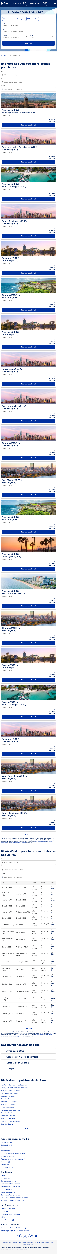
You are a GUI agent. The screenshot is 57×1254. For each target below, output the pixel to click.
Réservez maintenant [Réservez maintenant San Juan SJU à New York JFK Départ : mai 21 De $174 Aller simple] (28, 754)
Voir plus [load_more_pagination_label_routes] (28, 1129)
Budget (3, 85)
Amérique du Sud (13, 1050)
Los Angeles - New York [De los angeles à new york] (9, 1107)
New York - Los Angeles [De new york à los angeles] (9, 1102)
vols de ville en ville (28, 1242)
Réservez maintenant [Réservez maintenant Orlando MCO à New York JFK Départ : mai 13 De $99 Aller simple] (28, 458)
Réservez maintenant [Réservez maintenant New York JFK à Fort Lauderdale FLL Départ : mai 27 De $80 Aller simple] (28, 606)
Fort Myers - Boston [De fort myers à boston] (8, 1116)
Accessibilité (5, 1178)
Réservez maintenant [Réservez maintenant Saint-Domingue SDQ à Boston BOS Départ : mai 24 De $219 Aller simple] (28, 828)
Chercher (28, 43)
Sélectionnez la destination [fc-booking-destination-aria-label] (13, 31)
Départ (5, 35)
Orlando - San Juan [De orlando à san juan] (8, 1099)
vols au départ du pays (28, 1244)
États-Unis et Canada (15, 1062)
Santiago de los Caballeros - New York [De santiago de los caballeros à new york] (14, 1088)
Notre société (5, 1151)
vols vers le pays (7, 1242)
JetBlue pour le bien (8, 1209)
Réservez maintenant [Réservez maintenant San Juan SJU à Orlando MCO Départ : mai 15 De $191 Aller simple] (28, 273)
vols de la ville (49, 1242)
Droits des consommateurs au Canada (14, 1198)
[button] (20, 19)
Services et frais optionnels (10, 1195)
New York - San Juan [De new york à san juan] (8, 1118)
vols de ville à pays (39, 1242)
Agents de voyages (7, 1156)
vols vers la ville (17, 1242)
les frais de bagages (40, 841)
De (4, 23)
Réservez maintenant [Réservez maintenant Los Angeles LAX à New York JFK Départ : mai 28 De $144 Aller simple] (28, 384)
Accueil (3, 55)
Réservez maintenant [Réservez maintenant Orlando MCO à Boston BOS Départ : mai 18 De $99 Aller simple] (28, 643)
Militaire (3, 1217)
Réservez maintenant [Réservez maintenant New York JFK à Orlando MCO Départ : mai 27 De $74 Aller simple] (28, 347)
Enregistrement (35, 3)
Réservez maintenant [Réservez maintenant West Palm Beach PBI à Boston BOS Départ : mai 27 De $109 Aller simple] (28, 791)
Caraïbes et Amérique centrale (20, 1056)
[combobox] (29, 75)
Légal (3, 1175)
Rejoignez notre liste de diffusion (13, 1228)
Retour (31, 35)
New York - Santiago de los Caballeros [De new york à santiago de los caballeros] (14, 1085)
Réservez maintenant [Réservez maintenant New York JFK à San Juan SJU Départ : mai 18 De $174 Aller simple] (28, 532)
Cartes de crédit (6, 1142)
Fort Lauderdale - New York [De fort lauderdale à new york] (10, 1110)
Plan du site (5, 1164)
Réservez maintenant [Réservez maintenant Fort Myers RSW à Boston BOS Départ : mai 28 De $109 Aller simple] (28, 495)
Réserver (17, 3)
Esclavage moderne (8, 1192)
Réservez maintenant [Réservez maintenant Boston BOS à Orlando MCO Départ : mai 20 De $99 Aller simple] (28, 680)
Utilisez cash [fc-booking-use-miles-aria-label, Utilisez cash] (31, 19)
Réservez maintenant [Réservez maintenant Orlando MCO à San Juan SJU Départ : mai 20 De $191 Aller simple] (28, 310)
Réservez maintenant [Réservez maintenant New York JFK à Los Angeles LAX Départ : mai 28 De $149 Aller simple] (28, 569)
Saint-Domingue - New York (10, 1093)
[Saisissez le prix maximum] (29, 89)
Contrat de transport (8, 1181)
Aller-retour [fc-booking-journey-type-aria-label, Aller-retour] (7, 19)
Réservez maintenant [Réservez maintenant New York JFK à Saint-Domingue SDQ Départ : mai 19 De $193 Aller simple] (28, 199)
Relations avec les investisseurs (13, 1159)
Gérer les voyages (25, 3)
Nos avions (5, 1148)
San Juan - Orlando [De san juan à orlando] (8, 1096)
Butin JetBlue (7, 1145)
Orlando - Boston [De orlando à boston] (7, 1124)
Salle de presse (7, 1220)
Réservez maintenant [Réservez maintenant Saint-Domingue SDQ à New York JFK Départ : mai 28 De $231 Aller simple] (28, 236)
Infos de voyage (47, 3)
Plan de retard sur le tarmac (10, 1184)
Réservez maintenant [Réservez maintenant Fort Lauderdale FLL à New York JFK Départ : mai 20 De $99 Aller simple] (28, 421)
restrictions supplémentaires (18, 842)
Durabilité (4, 1211)
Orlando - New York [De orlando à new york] (8, 1113)
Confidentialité (6, 1189)
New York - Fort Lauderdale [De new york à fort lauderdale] (10, 1121)
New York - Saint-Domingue (10, 1090)
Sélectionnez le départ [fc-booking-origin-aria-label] (11, 25)
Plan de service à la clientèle (10, 1186)
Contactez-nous (7, 1167)
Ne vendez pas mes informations (12, 1200)
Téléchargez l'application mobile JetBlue (15, 1230)
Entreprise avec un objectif (10, 1214)
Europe (8, 1068)
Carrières (5, 1162)
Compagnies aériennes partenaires (13, 1153)
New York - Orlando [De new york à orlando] (8, 1104)
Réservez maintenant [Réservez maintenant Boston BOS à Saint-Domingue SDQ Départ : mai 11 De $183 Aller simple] (28, 717)
